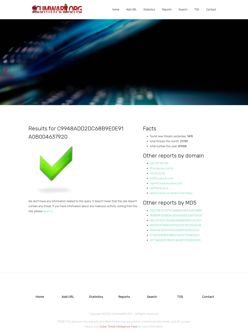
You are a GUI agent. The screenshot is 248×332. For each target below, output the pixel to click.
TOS (196, 9)
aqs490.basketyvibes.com (166, 183)
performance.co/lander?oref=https (171, 193)
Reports (167, 9)
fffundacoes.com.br (162, 168)
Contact (211, 9)
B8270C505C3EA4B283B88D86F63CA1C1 (175, 220)
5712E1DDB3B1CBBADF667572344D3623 (175, 235)
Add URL (131, 9)
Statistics (149, 9)
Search (183, 9)
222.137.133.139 (159, 163)
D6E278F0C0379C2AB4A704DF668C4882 (176, 210)
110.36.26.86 (157, 173)
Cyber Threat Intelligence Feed (118, 326)
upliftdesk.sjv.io (159, 188)
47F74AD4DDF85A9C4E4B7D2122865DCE (175, 240)
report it (48, 211)
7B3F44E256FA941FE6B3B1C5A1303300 (174, 230)
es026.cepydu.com (161, 178)
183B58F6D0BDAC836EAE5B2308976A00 (176, 215)
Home (115, 9)
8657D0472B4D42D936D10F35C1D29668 (175, 225)
